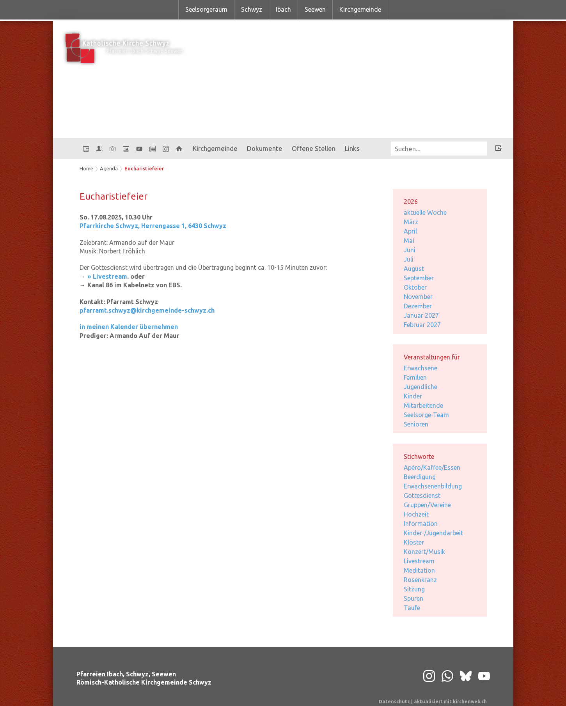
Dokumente (264, 148)
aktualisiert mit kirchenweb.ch (450, 701)
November (418, 296)
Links (352, 148)
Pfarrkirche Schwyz (153, 225)
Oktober (415, 287)
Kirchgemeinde (360, 9)
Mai (409, 240)
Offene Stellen (313, 148)
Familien (415, 377)
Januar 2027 (421, 315)
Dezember (418, 306)
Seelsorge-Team (426, 414)
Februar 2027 (422, 324)
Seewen (315, 9)
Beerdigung (420, 476)
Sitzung (414, 589)
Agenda (109, 168)
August (414, 268)
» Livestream (107, 276)
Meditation (419, 570)
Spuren (413, 598)
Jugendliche (420, 386)
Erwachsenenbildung (433, 486)
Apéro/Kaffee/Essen (432, 467)
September (419, 277)
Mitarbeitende (423, 405)
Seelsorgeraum (206, 9)
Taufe (412, 607)
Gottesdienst (422, 495)
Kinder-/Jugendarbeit (433, 532)
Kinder (413, 396)
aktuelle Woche (425, 212)
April (410, 231)
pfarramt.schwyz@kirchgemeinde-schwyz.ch (147, 310)
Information (421, 523)
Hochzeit (416, 514)
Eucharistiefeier (144, 168)
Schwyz (251, 9)
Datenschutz (394, 701)
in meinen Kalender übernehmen (129, 326)
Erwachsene (420, 368)
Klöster (414, 542)
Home (86, 168)
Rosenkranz (420, 579)
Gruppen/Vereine (427, 504)
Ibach (283, 9)
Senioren (416, 424)
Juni (409, 249)
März (411, 221)
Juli (408, 259)
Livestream (419, 560)
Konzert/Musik (424, 551)
